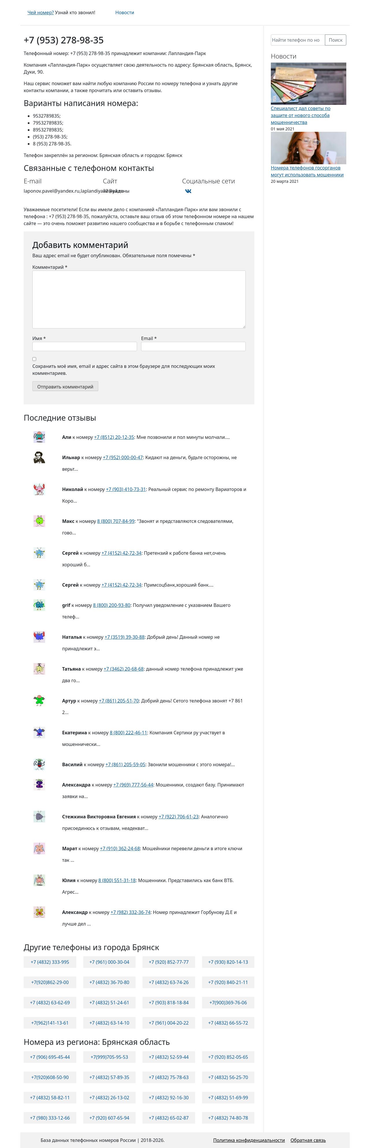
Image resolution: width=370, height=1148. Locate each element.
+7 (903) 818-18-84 (169, 1002)
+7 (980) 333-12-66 (50, 1118)
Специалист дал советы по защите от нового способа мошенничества (300, 115)
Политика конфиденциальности (249, 1140)
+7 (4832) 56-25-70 (228, 1077)
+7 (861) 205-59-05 (125, 764)
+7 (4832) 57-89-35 (109, 1077)
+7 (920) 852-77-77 (169, 962)
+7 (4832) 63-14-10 (109, 1023)
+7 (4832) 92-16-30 (169, 1097)
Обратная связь (308, 1140)
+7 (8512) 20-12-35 (114, 437)
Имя (39, 338)
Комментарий (49, 267)
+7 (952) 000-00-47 (123, 457)
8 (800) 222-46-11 (128, 732)
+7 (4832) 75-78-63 (169, 1077)
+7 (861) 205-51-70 (119, 701)
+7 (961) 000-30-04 (109, 962)
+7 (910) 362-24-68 (120, 848)
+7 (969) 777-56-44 (133, 785)
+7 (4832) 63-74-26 (169, 982)
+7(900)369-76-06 (228, 1002)
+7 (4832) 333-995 (50, 962)
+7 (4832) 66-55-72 (228, 1023)
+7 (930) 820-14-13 (228, 962)
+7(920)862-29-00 (50, 982)
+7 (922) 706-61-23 (179, 816)
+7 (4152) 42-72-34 (121, 553)
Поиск (336, 40)
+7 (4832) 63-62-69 (50, 1002)
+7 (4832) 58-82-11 (50, 1097)
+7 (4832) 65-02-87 (169, 1118)
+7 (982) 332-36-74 (131, 912)
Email (149, 338)
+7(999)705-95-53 (109, 1057)
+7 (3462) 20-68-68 (124, 669)
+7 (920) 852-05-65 (228, 1057)
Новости (124, 12)
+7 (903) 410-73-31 (126, 489)
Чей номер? (40, 12)
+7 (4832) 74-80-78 (228, 1118)
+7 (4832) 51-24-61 (109, 1002)
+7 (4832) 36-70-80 (109, 982)
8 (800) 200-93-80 (111, 605)
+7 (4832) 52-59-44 (169, 1057)
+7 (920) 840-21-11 (228, 982)
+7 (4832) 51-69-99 (228, 1097)
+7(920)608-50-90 (50, 1077)
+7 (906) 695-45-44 (50, 1057)
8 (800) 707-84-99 (115, 521)
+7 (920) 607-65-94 (109, 1118)
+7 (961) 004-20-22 (169, 1023)
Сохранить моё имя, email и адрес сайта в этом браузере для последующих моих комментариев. (123, 369)
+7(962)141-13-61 (50, 1023)
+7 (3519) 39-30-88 (125, 637)
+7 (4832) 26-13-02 (109, 1097)
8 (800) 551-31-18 (117, 880)
